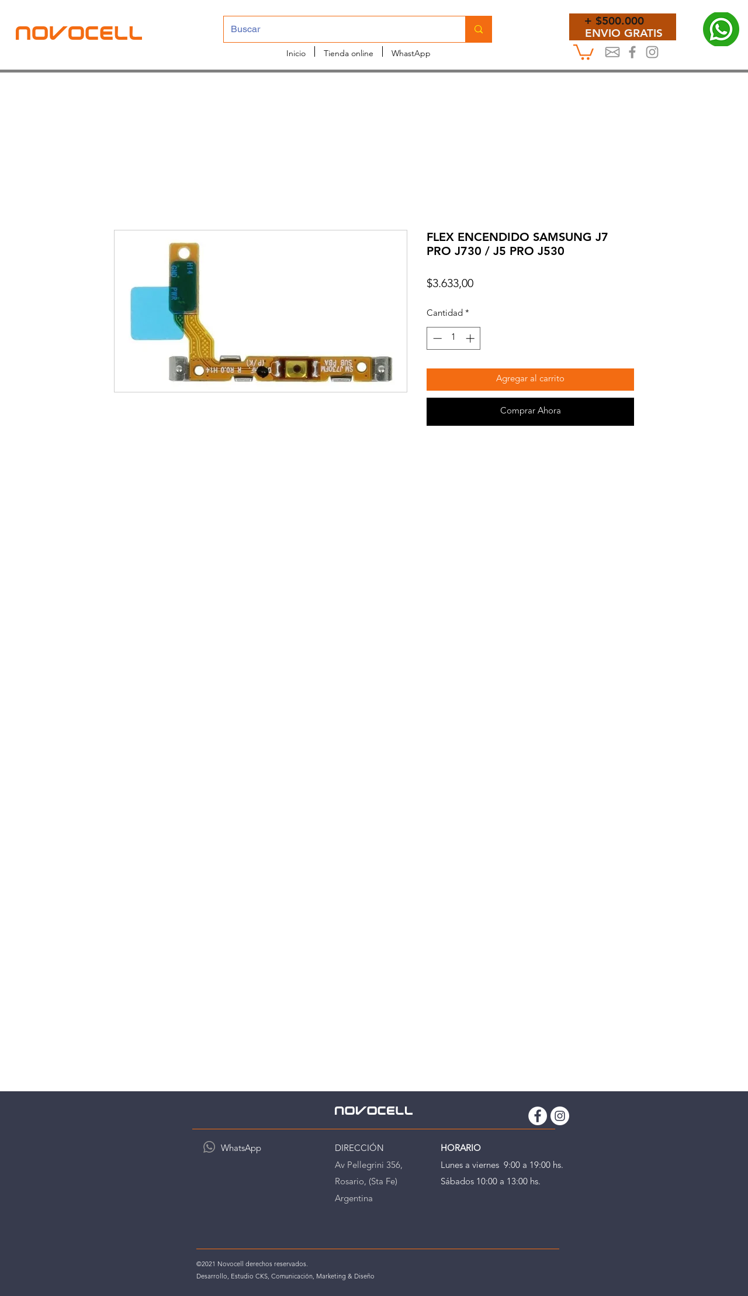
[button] (583, 51)
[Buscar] (336, 29)
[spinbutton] (453, 338)
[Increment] (471, 338)
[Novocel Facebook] (632, 52)
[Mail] (612, 52)
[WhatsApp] (209, 1147)
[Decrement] (436, 338)
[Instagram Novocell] (652, 52)
